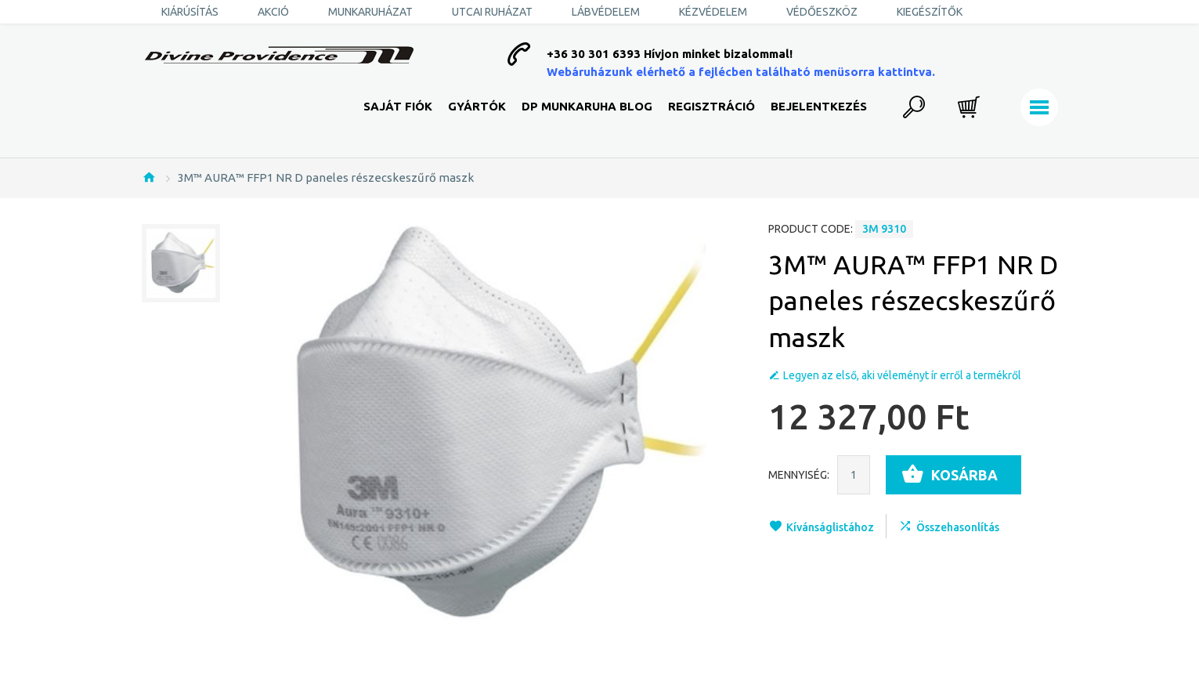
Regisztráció (711, 106)
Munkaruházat (370, 11)
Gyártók (477, 106)
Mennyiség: (798, 475)
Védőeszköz (822, 11)
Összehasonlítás (957, 527)
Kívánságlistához (830, 527)
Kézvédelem (713, 11)
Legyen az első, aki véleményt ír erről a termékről (902, 375)
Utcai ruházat (492, 11)
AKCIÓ (273, 11)
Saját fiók (397, 106)
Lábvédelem (606, 11)
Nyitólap (149, 177)
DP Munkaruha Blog (587, 106)
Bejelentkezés (819, 106)
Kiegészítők (929, 11)
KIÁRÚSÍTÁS (189, 11)
